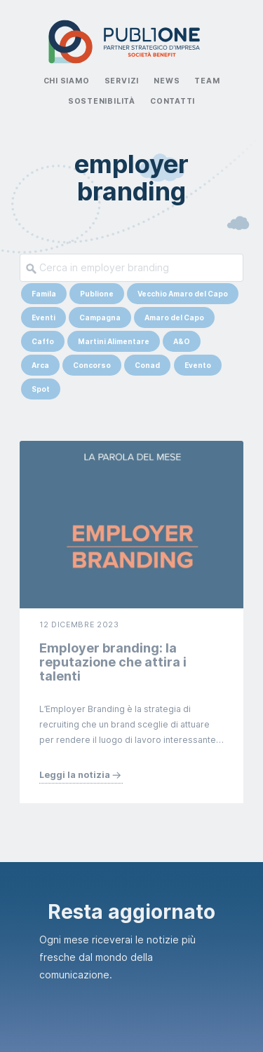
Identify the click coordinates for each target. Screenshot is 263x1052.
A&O (181, 341)
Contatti (172, 101)
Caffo (43, 341)
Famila (44, 293)
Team (207, 81)
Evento (197, 365)
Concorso (92, 365)
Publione (97, 293)
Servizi (122, 81)
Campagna (100, 317)
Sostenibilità (101, 101)
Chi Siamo (66, 81)
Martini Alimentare (113, 341)
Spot (41, 389)
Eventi (43, 317)
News (167, 81)
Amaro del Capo (174, 317)
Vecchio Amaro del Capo (182, 293)
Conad (147, 365)
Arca (40, 365)
